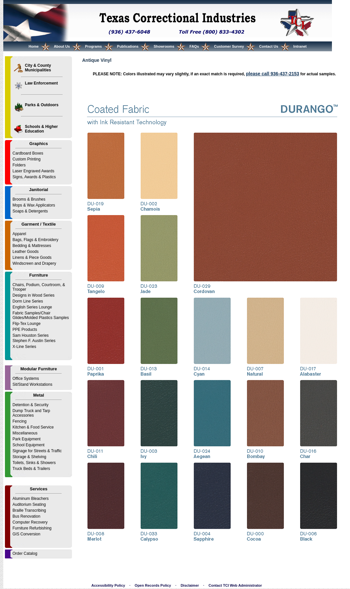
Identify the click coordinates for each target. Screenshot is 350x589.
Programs (93, 46)
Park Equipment (26, 439)
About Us (62, 46)
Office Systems (25, 378)
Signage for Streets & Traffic (37, 451)
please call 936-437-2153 (272, 73)
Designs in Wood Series (33, 295)
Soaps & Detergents (30, 211)
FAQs (194, 46)
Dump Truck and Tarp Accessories (31, 413)
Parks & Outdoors (41, 105)
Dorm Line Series (27, 301)
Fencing (19, 421)
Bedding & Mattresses (31, 245)
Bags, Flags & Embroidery (35, 239)
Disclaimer (190, 585)
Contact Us (268, 46)
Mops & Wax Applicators (33, 205)
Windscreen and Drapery (34, 263)
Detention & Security (30, 405)
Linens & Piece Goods (32, 257)
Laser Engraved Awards (33, 171)
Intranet (300, 46)
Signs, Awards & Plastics (34, 177)
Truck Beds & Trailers (31, 468)
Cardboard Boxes (27, 153)
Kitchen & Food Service (33, 427)
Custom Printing (26, 159)
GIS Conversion (26, 534)
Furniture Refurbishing (32, 528)
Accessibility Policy (108, 585)
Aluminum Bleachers (30, 498)
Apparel (19, 234)
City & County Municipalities (38, 67)
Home (34, 46)
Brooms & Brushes (28, 199)
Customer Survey (229, 46)
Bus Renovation (26, 516)
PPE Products (24, 329)
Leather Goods (25, 251)
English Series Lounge (32, 307)
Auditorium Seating (29, 504)
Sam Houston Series (30, 335)
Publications (127, 46)
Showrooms (164, 46)
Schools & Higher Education (41, 129)
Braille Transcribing (29, 510)
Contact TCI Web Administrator (235, 585)
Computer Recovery (30, 522)
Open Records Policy (153, 585)
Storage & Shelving (29, 456)
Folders (19, 165)
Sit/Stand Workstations (32, 384)
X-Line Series (24, 346)
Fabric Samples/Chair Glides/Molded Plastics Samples (40, 315)
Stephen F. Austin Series (34, 340)
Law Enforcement (41, 83)
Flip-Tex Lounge (26, 323)
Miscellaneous (24, 433)
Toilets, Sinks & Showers (34, 462)
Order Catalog (24, 553)
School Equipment (28, 445)
